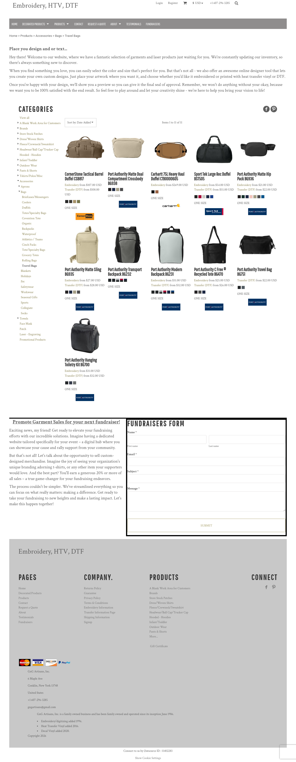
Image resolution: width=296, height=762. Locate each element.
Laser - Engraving (30, 334)
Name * (132, 432)
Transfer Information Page (99, 613)
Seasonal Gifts (29, 297)
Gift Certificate (159, 646)
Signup (88, 622)
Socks (24, 313)
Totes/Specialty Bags (34, 213)
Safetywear (27, 287)
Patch (23, 329)
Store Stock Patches (31, 134)
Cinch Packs (29, 245)
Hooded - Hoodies (30, 155)
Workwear (27, 292)
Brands (24, 129)
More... (153, 637)
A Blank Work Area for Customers (40, 123)
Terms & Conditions (96, 603)
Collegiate (27, 308)
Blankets (26, 271)
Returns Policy (92, 588)
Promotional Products (33, 340)
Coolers (26, 202)
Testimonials (26, 617)
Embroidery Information (98, 608)
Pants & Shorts (28, 171)
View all (24, 118)
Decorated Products (30, 593)
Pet (23, 282)
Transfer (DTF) (74, 190)
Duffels (26, 208)
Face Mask (26, 324)
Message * (133, 489)
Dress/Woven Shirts (32, 139)
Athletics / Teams (32, 239)
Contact (23, 603)
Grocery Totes (30, 255)
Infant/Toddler (28, 160)
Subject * (133, 472)
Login (159, 3)
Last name (214, 446)
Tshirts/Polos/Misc (31, 176)
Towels (24, 319)
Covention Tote (31, 218)
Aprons (25, 187)
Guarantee (90, 593)
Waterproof (29, 234)
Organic (26, 224)
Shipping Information (97, 617)
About (22, 613)
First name (132, 446)
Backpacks (28, 229)
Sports (24, 303)
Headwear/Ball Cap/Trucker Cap (39, 150)
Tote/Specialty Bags (33, 250)
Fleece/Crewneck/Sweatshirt (37, 144)
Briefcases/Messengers (35, 197)
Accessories (44, 36)
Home (13, 36)
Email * (132, 454)
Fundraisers (25, 622)
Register (173, 3)
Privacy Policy (92, 598)
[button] (199, 3)
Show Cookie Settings (148, 758)
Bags (58, 36)
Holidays (26, 276)
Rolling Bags (29, 261)
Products (26, 36)
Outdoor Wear (28, 166)
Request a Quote (28, 608)
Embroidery (72, 185)
